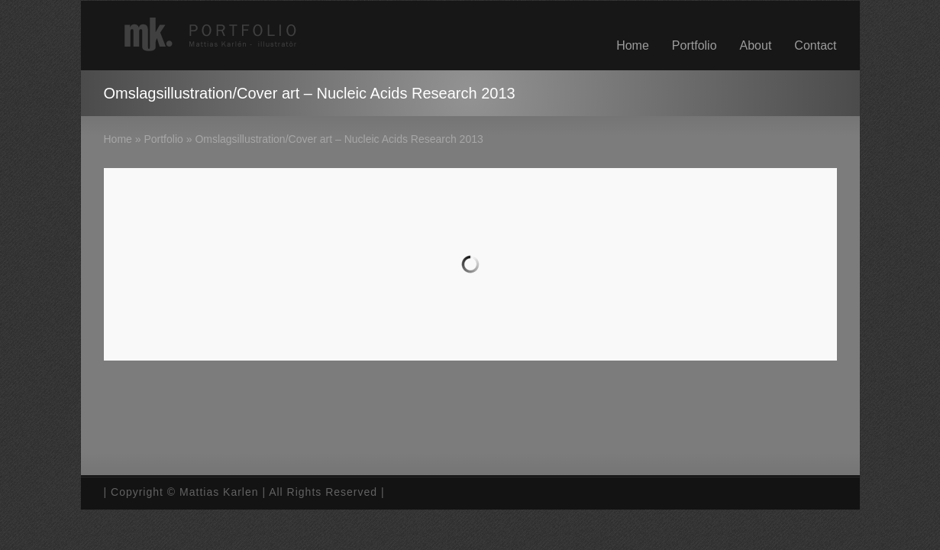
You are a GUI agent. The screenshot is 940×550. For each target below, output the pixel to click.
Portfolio (694, 45)
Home (632, 45)
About (756, 45)
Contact (815, 45)
